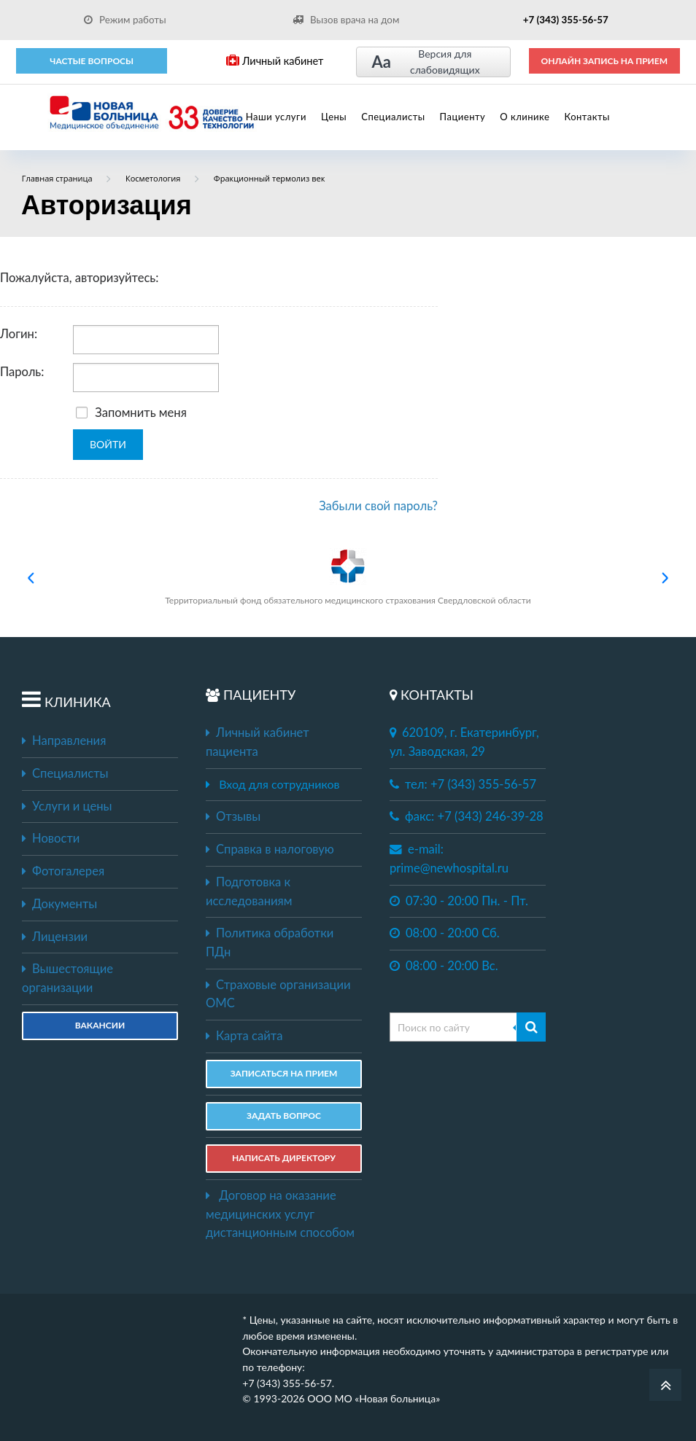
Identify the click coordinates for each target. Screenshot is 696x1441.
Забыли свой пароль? (378, 506)
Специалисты (393, 116)
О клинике (524, 116)
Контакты (587, 116)
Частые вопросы (92, 60)
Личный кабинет (274, 61)
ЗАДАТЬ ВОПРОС (284, 1115)
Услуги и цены (67, 806)
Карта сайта (244, 1035)
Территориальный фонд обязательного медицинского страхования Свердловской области (347, 577)
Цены (334, 116)
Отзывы (233, 816)
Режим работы (125, 20)
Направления (64, 740)
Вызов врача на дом (346, 20)
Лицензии (55, 936)
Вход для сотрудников (279, 784)
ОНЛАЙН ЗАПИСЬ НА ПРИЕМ (604, 60)
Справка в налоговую (270, 849)
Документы (59, 904)
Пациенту (463, 116)
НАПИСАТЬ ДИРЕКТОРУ (284, 1157)
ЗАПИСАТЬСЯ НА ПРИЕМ (284, 1073)
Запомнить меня (131, 412)
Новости (51, 838)
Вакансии (100, 1025)
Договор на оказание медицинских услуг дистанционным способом (280, 1214)
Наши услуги (276, 116)
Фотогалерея (63, 871)
